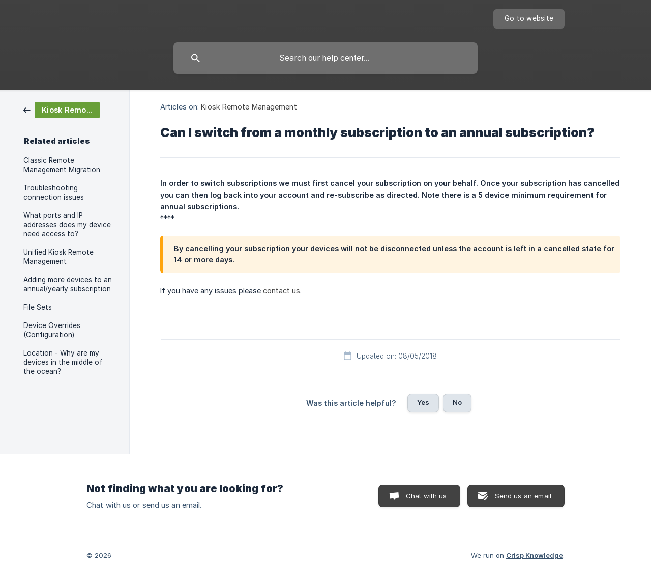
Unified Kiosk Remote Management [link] (58, 256)
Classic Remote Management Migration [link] (61, 165)
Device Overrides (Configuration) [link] (51, 330)
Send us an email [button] (523, 496)
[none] (529, 19)
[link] (61, 109)
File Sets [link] (37, 307)
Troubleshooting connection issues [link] (53, 192)
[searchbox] (325, 58)
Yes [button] (423, 402)
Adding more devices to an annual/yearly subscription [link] (67, 284)
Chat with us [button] (426, 496)
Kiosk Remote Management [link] (249, 106)
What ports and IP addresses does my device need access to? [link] (67, 224)
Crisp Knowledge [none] (534, 555)
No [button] (457, 402)
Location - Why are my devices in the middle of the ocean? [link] (62, 362)
